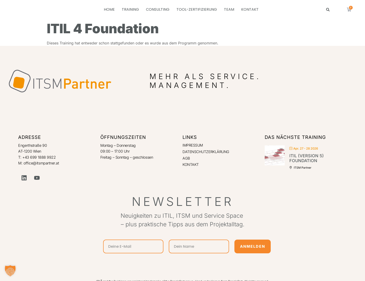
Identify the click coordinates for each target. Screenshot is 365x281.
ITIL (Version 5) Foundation (306, 158)
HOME (109, 9)
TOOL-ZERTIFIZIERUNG (196, 9)
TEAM (229, 9)
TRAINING (130, 9)
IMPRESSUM (192, 145)
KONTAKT (250, 9)
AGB (186, 158)
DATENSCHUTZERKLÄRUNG (206, 152)
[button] (10, 271)
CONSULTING (157, 9)
